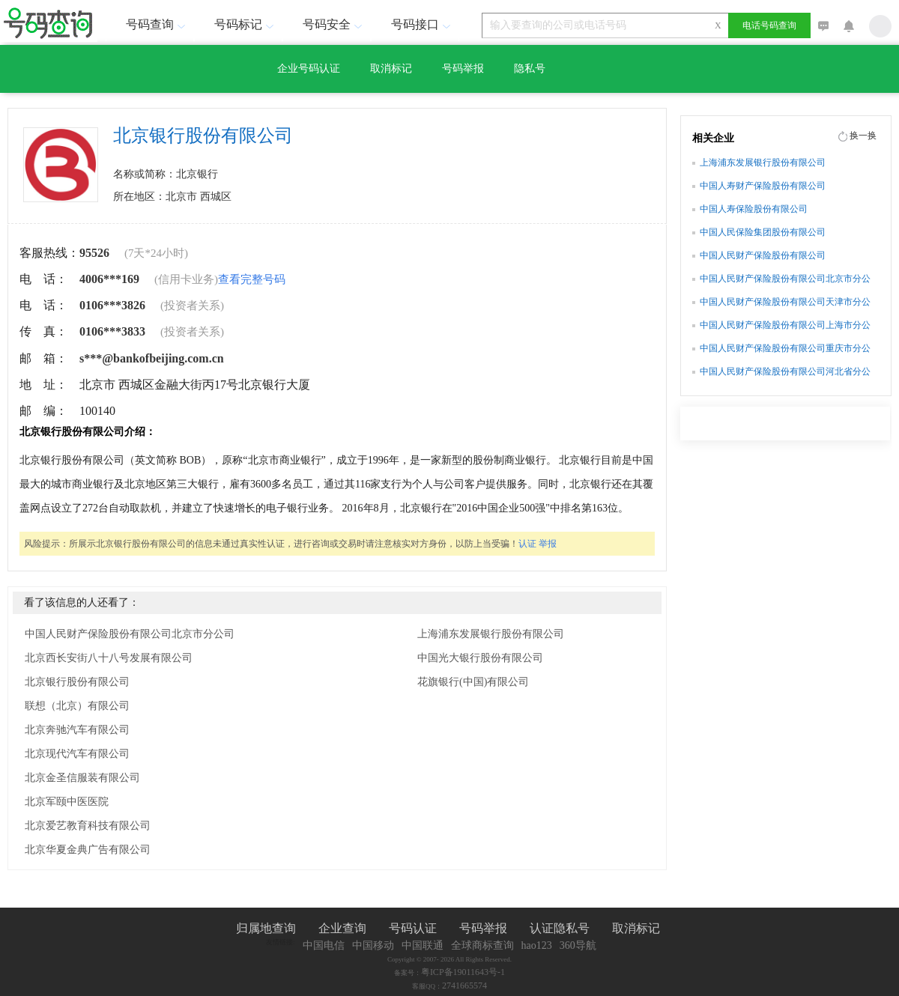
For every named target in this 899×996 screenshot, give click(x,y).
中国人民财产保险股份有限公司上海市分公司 (785, 326)
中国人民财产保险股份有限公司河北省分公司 (785, 373)
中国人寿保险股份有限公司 (754, 209)
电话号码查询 (769, 25)
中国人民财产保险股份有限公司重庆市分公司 (785, 349)
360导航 (578, 945)
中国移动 (373, 945)
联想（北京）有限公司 (77, 705)
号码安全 (334, 24)
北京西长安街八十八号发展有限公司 (109, 658)
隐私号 (529, 68)
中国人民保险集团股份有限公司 (763, 232)
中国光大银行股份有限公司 (480, 658)
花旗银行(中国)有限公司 (473, 681)
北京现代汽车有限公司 (77, 753)
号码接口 (422, 24)
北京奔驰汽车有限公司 (77, 729)
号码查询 (157, 24)
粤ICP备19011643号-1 (463, 972)
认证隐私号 (560, 928)
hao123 (536, 945)
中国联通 (423, 945)
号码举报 (463, 68)
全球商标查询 (482, 945)
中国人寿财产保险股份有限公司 (763, 185)
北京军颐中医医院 (67, 801)
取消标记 (391, 68)
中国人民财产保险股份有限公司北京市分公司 (129, 634)
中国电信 (324, 945)
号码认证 (413, 928)
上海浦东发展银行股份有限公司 (490, 634)
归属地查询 (266, 928)
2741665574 (464, 985)
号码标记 (245, 24)
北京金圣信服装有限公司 (82, 777)
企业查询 (342, 928)
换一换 (863, 135)
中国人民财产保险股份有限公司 (763, 255)
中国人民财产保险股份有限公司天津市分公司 (785, 303)
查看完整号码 (251, 279)
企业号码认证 (308, 68)
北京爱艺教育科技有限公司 (88, 825)
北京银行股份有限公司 (77, 681)
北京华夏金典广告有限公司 (88, 849)
